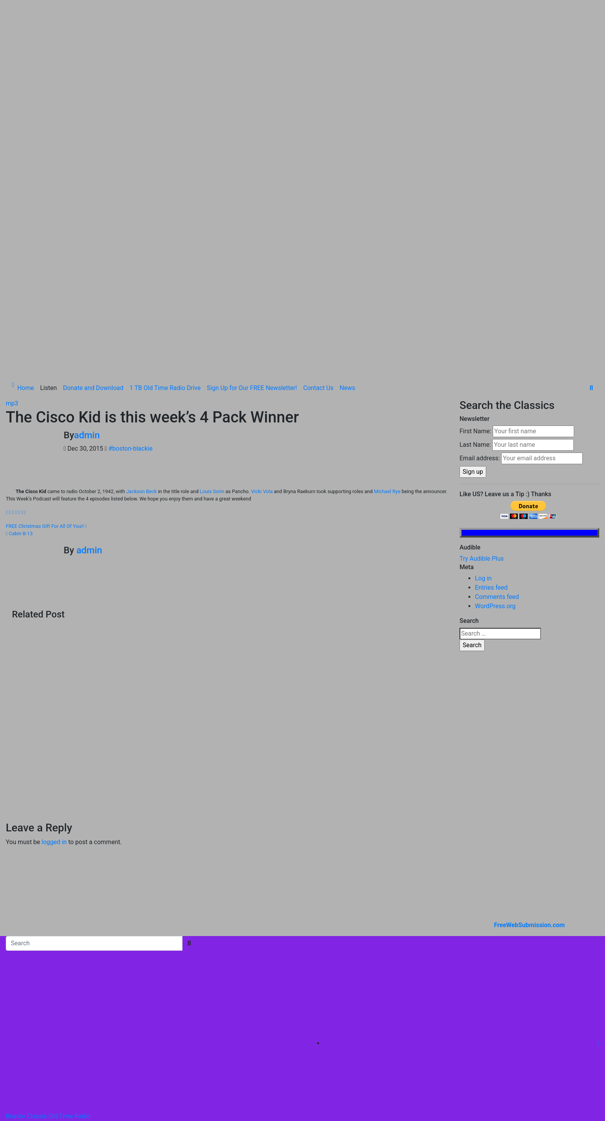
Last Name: (475, 300)
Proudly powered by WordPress (49, 1002)
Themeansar (166, 1002)
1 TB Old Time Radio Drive (165, 243)
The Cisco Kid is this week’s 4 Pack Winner (152, 272)
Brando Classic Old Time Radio (48, 971)
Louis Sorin (212, 346)
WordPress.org (495, 461)
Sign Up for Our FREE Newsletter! (252, 243)
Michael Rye (387, 346)
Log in (483, 433)
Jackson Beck (141, 346)
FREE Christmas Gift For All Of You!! (46, 381)
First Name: (475, 286)
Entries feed (491, 442)
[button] (591, 243)
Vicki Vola (262, 346)
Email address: (480, 313)
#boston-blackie (130, 303)
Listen (48, 243)
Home (25, 243)
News (347, 243)
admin (87, 290)
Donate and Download (93, 243)
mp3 (12, 258)
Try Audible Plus (482, 413)
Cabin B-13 (19, 388)
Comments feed (497, 452)
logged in (54, 697)
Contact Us (318, 243)
